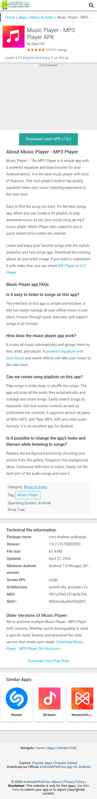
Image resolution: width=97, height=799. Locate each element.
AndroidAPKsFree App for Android (65, 767)
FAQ (73, 748)
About (56, 782)
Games (62, 748)
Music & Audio (42, 17)
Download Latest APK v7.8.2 (48, 139)
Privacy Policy (73, 782)
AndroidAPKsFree (36, 782)
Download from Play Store (49, 661)
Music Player (28, 495)
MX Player (66, 266)
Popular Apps (42, 763)
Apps (23, 17)
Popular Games (66, 763)
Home (10, 17)
